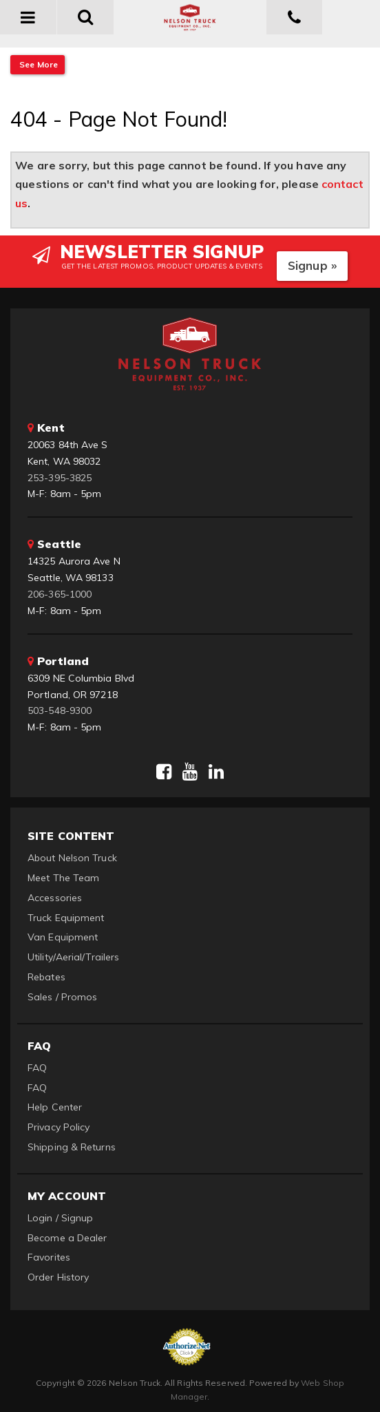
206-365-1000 (60, 594)
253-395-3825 (60, 478)
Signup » (312, 265)
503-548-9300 (60, 710)
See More (37, 64)
